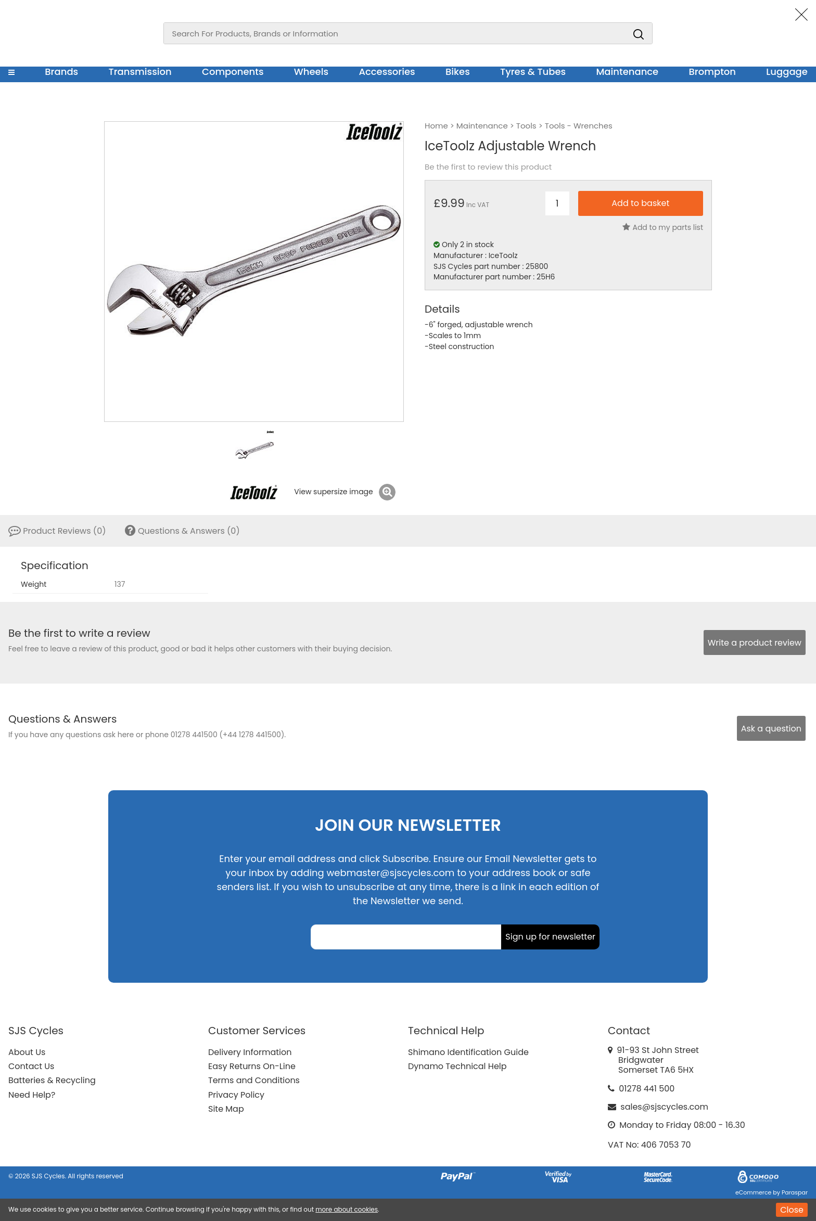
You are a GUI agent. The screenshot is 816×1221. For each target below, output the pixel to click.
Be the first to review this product (488, 167)
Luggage (787, 71)
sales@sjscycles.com (664, 1107)
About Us (26, 1052)
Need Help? (31, 1095)
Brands (61, 71)
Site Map (226, 1109)
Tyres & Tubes (533, 71)
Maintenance (627, 71)
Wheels (311, 71)
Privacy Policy (236, 1095)
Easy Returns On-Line (252, 1066)
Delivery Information (249, 1052)
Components (233, 71)
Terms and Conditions (254, 1080)
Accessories (387, 71)
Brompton (712, 71)
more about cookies (346, 1209)
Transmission (140, 71)
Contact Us (31, 1066)
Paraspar (795, 1192)
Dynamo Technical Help (457, 1066)
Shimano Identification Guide (468, 1052)
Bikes (457, 71)
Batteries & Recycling (52, 1080)
